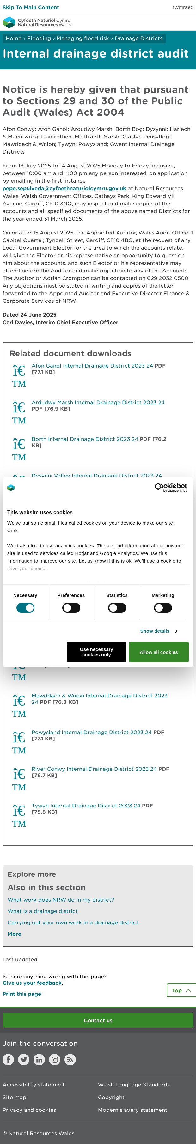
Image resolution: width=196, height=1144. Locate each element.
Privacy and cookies (29, 1110)
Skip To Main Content (31, 7)
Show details (155, 631)
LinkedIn (39, 1059)
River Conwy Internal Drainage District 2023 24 (94, 769)
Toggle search (169, 22)
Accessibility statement (34, 1084)
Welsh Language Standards (134, 1084)
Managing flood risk (83, 38)
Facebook (8, 1059)
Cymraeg (183, 7)
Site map (14, 1097)
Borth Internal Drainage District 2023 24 (85, 439)
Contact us (98, 1020)
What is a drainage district (43, 911)
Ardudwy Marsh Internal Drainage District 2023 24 (98, 402)
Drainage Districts (138, 38)
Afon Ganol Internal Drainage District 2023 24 (92, 365)
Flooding (39, 38)
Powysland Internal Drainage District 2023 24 (92, 732)
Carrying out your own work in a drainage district (73, 922)
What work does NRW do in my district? (61, 900)
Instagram (54, 1059)
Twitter (23, 1059)
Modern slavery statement (132, 1110)
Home (13, 38)
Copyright (111, 1097)
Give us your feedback (32, 983)
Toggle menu (187, 22)
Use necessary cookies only (96, 652)
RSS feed (70, 1059)
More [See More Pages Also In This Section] (14, 934)
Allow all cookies (159, 652)
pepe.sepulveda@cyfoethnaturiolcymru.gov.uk (64, 188)
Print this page (22, 994)
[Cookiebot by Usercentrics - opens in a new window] (170, 487)
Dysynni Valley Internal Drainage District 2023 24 (97, 475)
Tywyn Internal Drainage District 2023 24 (86, 805)
